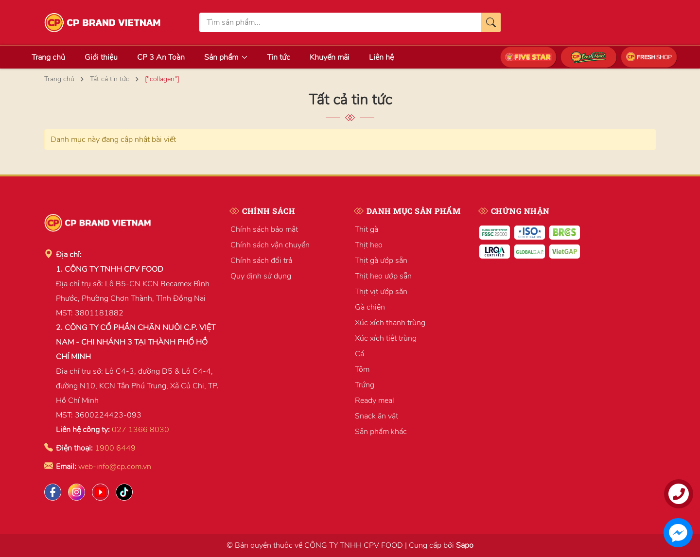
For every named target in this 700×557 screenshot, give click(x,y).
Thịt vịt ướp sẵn (381, 291)
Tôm (362, 369)
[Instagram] (76, 492)
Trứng (364, 385)
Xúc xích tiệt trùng (386, 338)
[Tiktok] (124, 492)
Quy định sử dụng (260, 276)
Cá (359, 353)
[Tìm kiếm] (491, 22)
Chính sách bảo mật (264, 229)
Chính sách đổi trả (261, 260)
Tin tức (278, 57)
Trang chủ (48, 57)
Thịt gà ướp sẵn (381, 260)
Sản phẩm (225, 57)
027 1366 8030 (140, 429)
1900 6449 (115, 448)
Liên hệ (381, 57)
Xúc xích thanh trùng (390, 322)
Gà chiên (370, 307)
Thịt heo (369, 245)
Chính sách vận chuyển (270, 245)
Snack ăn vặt (376, 416)
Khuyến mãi (330, 57)
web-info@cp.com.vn (114, 466)
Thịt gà (366, 229)
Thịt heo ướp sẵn (383, 276)
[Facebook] (52, 492)
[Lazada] (100, 492)
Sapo (464, 545)
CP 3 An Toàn (161, 57)
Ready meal (374, 400)
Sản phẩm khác (381, 431)
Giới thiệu (101, 57)
